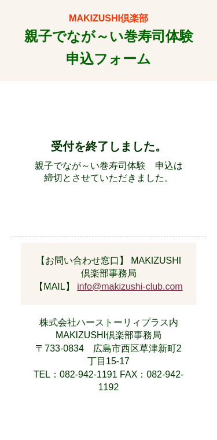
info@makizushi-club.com (130, 286)
